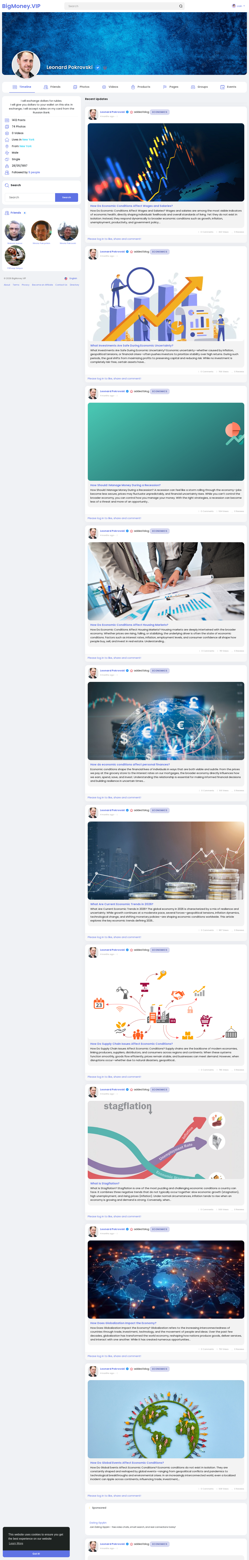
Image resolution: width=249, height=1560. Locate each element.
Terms (16, 285)
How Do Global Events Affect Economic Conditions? (127, 1463)
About (7, 285)
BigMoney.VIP (21, 6)
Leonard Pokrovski (70, 67)
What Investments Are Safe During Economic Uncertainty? (131, 346)
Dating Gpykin (98, 1523)
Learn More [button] (16, 1543)
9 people (34, 173)
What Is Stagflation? (104, 1184)
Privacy (25, 285)
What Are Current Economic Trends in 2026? (121, 905)
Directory (74, 285)
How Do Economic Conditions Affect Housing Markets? (129, 626)
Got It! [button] (36, 1553)
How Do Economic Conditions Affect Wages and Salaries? (131, 207)
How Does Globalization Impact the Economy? (123, 1324)
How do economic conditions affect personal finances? (130, 765)
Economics (159, 112)
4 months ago (107, 117)
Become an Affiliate (42, 285)
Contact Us (61, 285)
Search (66, 198)
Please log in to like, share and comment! (114, 240)
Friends (16, 213)
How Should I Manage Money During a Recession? (125, 486)
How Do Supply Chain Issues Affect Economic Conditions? (131, 1045)
